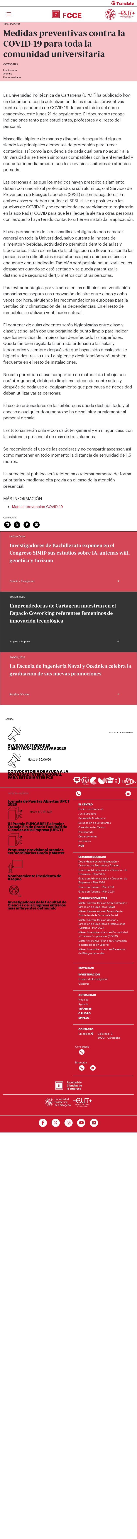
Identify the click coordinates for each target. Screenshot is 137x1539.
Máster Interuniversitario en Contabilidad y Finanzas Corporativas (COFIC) (103, 934)
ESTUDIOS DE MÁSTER (92, 898)
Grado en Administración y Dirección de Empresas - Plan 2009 (102, 871)
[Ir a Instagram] (68, 1123)
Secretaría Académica (91, 818)
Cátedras (84, 983)
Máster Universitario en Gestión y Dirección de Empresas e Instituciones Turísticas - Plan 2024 (101, 923)
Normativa (84, 840)
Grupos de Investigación (93, 978)
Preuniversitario (12, 77)
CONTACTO (85, 1029)
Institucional (10, 70)
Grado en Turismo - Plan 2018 (96, 886)
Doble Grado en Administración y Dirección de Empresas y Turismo (98, 863)
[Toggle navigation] (9, 14)
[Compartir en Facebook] (27, 524)
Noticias (83, 999)
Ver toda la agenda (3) (121, 732)
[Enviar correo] (36, 524)
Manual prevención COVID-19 (37, 506)
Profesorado (85, 831)
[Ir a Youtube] (81, 1123)
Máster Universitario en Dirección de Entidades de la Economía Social (100, 913)
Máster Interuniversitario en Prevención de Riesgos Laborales (102, 951)
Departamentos (87, 836)
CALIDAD (84, 1013)
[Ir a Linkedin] (94, 1123)
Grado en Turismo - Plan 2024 (96, 891)
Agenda (83, 1004)
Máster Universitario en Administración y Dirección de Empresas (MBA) (102, 904)
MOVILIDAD (86, 967)
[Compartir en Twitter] (17, 524)
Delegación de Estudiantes (94, 822)
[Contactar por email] (92, 1068)
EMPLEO (83, 1017)
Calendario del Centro (91, 827)
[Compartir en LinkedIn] (7, 524)
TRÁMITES (85, 1008)
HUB (81, 845)
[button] (104, 3)
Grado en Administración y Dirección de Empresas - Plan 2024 (102, 880)
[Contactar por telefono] (78, 794)
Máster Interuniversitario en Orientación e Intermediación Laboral (102, 942)
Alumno (7, 73)
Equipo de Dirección (90, 808)
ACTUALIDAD (87, 994)
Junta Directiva (87, 813)
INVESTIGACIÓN (89, 974)
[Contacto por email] (128, 794)
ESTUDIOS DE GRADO (92, 856)
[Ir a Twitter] (55, 1123)
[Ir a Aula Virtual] (110, 782)
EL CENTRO (85, 804)
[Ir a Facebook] (43, 1123)
